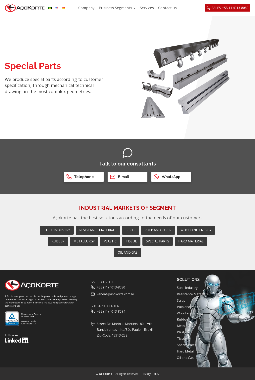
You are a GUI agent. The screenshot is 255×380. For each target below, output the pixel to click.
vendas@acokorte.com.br (115, 294)
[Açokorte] (25, 8)
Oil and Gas (185, 357)
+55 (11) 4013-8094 (111, 311)
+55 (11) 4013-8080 (111, 287)
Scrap (181, 300)
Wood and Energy (190, 313)
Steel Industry (187, 287)
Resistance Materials (192, 294)
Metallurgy (185, 326)
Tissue (182, 338)
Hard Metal (185, 351)
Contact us (167, 7)
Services (147, 7)
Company (86, 7)
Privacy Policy (150, 374)
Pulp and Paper (188, 307)
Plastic (181, 332)
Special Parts (186, 345)
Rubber (182, 319)
